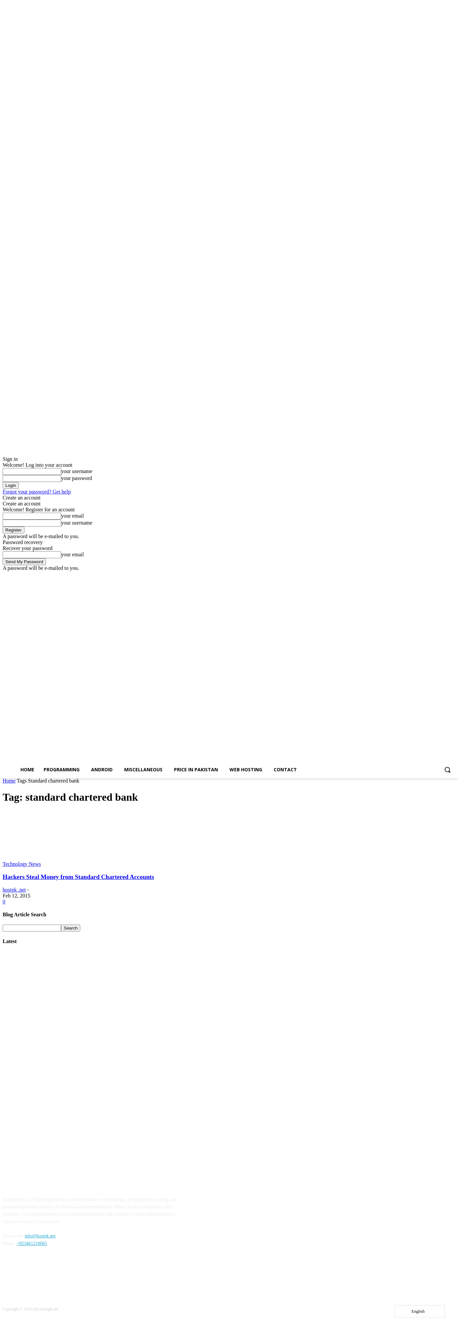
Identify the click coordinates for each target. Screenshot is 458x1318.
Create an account (22, 497)
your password (76, 478)
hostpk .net (14, 890)
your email (72, 516)
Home (9, 781)
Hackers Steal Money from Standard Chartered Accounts (78, 876)
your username (76, 471)
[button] (447, 770)
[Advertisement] (201, 1055)
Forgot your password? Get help (37, 491)
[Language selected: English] (420, 1311)
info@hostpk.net (40, 1235)
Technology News (22, 864)
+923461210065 (32, 1243)
